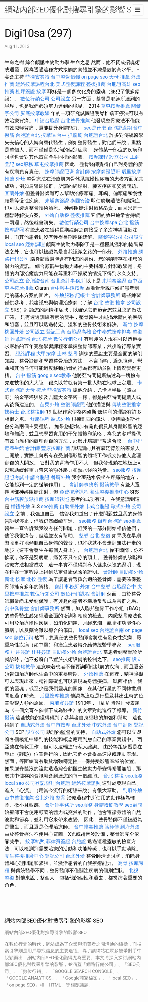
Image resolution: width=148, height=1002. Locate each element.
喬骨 (123, 863)
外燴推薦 (127, 252)
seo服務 (24, 164)
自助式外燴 (32, 725)
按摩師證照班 (59, 171)
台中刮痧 (122, 725)
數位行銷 (23, 637)
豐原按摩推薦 (55, 448)
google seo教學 (54, 375)
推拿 (120, 302)
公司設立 (60, 99)
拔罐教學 (25, 667)
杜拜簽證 (25, 91)
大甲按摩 (46, 353)
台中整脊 (101, 586)
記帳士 (82, 295)
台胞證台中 (124, 586)
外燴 (20, 179)
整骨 (60, 798)
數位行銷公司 (35, 99)
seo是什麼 (95, 128)
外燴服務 (64, 295)
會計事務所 (67, 586)
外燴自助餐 (57, 215)
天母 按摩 (35, 390)
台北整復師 (32, 412)
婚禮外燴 (20, 506)
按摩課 (48, 135)
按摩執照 (35, 841)
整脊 (84, 535)
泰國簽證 (80, 201)
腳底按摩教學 (35, 113)
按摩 (41, 91)
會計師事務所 (105, 295)
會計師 (82, 171)
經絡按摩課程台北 (35, 84)
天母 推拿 (119, 77)
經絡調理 (35, 244)
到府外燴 (132, 790)
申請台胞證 (47, 120)
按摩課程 (98, 157)
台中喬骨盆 (17, 608)
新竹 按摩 (133, 324)
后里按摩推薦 (54, 696)
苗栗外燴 (49, 404)
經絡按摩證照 (86, 783)
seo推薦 (50, 506)
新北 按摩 (15, 579)
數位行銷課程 (75, 594)
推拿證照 (20, 339)
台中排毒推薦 (88, 827)
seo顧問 (133, 805)
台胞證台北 (28, 135)
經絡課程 (25, 353)
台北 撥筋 (128, 222)
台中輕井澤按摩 (67, 288)
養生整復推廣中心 (109, 492)
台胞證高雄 (119, 84)
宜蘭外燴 (14, 193)
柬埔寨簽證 (57, 201)
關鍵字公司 (110, 237)
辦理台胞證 (110, 521)
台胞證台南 (37, 281)
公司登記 (35, 783)
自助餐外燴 (72, 506)
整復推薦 (96, 84)
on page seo (94, 77)
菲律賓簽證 (37, 77)
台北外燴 (81, 725)
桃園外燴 (14, 332)
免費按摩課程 (74, 492)
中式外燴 (102, 725)
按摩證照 (14, 230)
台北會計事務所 (68, 281)
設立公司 (119, 157)
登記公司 (54, 856)
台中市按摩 (58, 725)
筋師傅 (111, 827)
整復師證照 (73, 404)
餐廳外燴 (60, 477)
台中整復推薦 (19, 798)
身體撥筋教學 (108, 805)
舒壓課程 (40, 419)
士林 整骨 (67, 353)
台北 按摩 (41, 339)
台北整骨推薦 (75, 120)
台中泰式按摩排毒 (111, 332)
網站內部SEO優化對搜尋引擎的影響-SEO (72, 9)
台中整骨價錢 (65, 77)
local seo (14, 244)
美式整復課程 (70, 84)
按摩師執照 (57, 499)
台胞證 (79, 841)
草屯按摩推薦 (115, 106)
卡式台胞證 (97, 506)
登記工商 (55, 332)
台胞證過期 (119, 128)
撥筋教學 (109, 485)
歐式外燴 (60, 419)
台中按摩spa (103, 222)
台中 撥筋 (26, 375)
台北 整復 (103, 302)
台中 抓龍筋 (70, 135)
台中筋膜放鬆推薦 (24, 499)
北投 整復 (36, 579)
